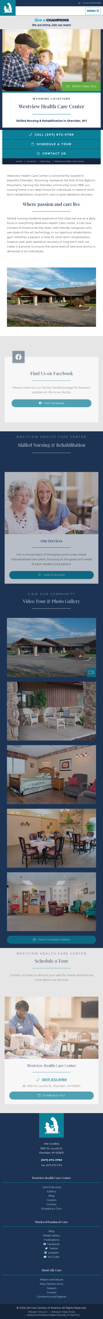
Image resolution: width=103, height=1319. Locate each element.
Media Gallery (51, 1235)
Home (19, 161)
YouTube (51, 1256)
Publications (51, 1239)
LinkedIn (51, 1252)
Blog (51, 1195)
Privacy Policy (37, 1312)
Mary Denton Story (51, 1283)
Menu (94, 12)
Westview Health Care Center (69, 161)
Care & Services (51, 1187)
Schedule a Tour (51, 144)
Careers (51, 1200)
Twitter (51, 1248)
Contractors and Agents (51, 1296)
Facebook (51, 1244)
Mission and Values (51, 1279)
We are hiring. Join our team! (51, 22)
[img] (30, 134)
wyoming (45, 161)
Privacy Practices (63, 1312)
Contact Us (51, 153)
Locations (31, 161)
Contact (51, 1204)
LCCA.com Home (89, 3)
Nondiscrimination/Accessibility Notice (53, 1315)
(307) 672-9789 (51, 1160)
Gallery (51, 1191)
